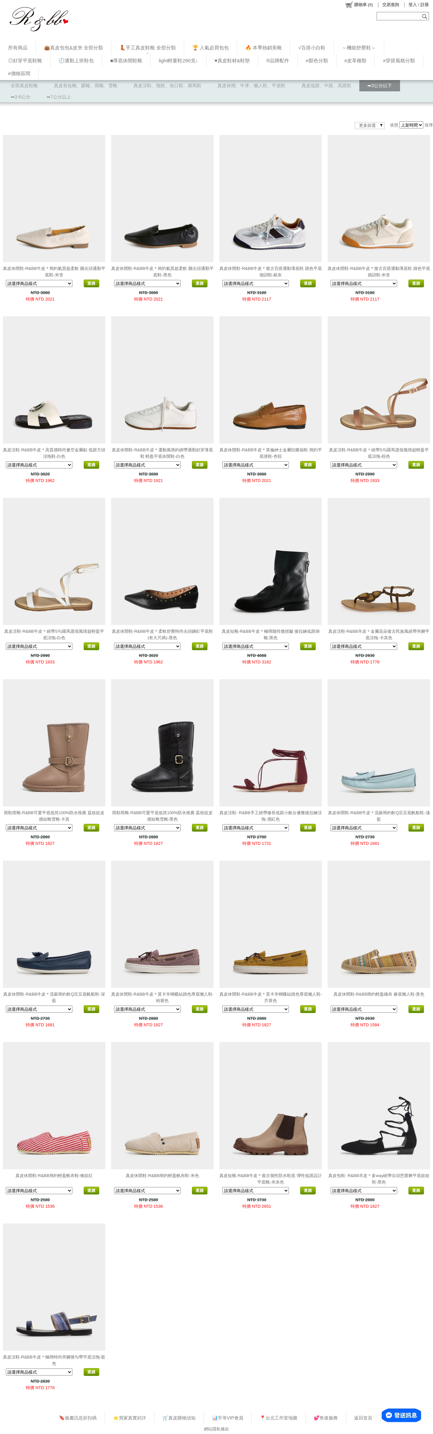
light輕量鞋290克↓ (178, 60)
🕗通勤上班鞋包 (76, 60)
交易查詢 (390, 4)
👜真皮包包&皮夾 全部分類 (73, 47)
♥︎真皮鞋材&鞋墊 (232, 60)
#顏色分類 (317, 60)
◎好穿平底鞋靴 (25, 60)
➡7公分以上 (59, 96)
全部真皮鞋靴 (24, 85)
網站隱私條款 (216, 1429)
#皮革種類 (355, 60)
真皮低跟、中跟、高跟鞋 (326, 85)
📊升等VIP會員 (227, 1417)
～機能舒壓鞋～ (359, 47)
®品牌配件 (277, 60)
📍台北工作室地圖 (278, 1417)
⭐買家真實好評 (129, 1417)
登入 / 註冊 (418, 4)
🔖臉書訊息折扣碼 (78, 1417)
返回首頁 (363, 1417)
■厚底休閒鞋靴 (126, 60)
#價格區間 (19, 73)
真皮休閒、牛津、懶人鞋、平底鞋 (251, 85)
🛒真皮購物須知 (179, 1417)
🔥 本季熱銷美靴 (263, 47)
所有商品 (17, 47)
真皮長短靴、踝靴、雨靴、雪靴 (85, 85)
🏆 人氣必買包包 (210, 47)
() (358, 5)
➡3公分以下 (379, 85)
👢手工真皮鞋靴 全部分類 (147, 47)
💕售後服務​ (326, 1417)
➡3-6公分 (20, 96)
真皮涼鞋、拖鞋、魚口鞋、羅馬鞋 (167, 85)
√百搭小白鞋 (311, 47)
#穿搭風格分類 (399, 60)
